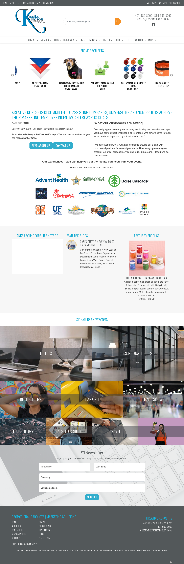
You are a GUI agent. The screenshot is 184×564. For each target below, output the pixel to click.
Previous (12, 75)
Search (42, 522)
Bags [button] (56, 40)
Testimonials (45, 530)
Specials (16, 538)
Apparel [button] (32, 40)
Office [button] (118, 40)
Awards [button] (45, 40)
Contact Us (28, 3)
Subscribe (92, 497)
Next (171, 75)
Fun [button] (81, 40)
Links (41, 534)
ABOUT (13, 3)
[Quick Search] (89, 21)
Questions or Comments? (24, 544)
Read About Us (41, 145)
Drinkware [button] (69, 40)
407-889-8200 (143, 15)
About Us (16, 526)
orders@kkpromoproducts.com (153, 19)
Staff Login (44, 538)
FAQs (38, 3)
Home (5, 3)
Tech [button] (128, 40)
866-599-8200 (162, 15)
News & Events (19, 534)
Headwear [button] (93, 40)
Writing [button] (139, 40)
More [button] (151, 40)
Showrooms (48, 3)
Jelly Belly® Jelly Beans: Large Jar (146, 278)
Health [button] (106, 40)
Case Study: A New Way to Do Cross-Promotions (97, 243)
